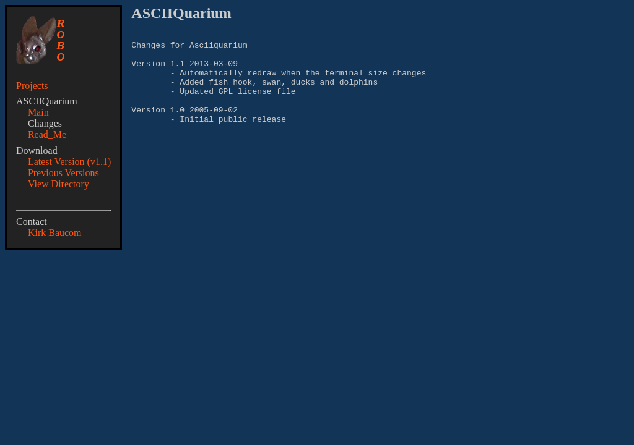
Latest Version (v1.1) (69, 161)
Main (38, 112)
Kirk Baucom (55, 232)
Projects (32, 85)
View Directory (58, 184)
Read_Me (47, 134)
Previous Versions (63, 172)
